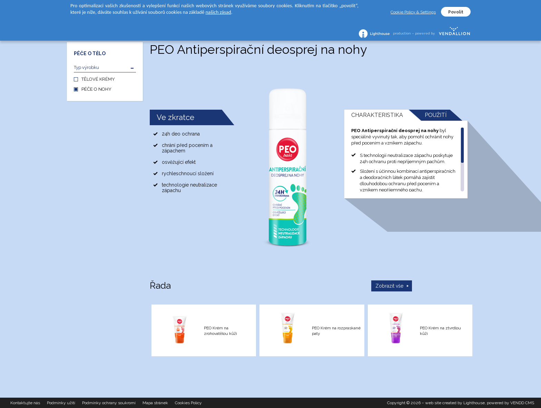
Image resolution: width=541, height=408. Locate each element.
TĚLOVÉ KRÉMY (98, 79)
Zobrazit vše (389, 286)
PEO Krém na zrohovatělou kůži (220, 331)
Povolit (455, 12)
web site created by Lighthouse (455, 402)
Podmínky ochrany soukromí (109, 402)
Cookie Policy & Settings (413, 12)
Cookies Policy (188, 402)
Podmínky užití (61, 402)
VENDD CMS (522, 402)
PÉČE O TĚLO (90, 53)
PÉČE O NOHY (96, 89)
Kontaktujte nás (25, 402)
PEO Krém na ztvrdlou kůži (440, 331)
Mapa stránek (155, 402)
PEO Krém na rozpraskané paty (336, 331)
